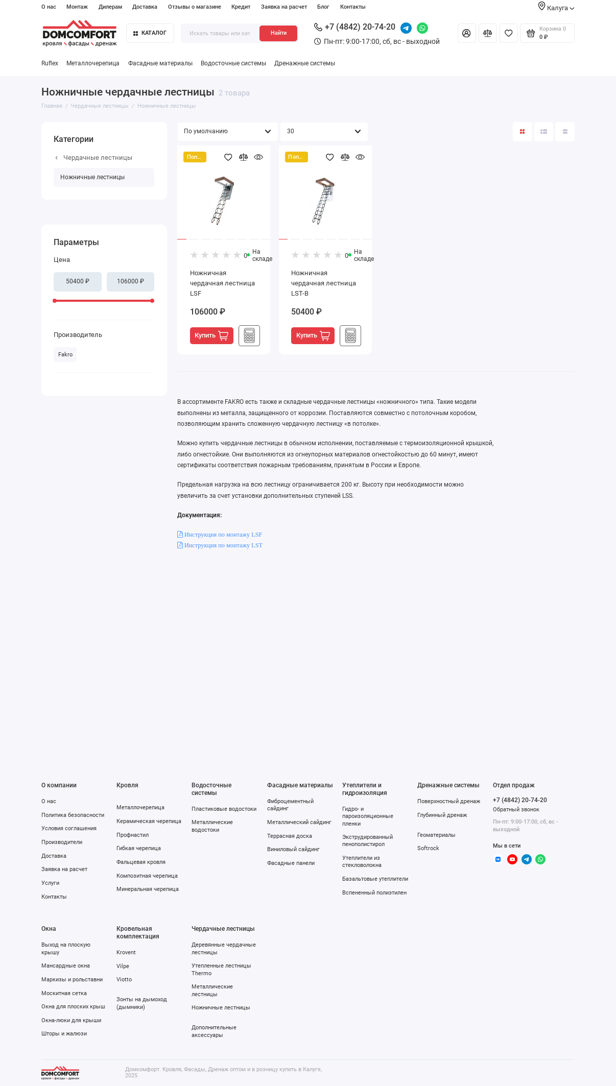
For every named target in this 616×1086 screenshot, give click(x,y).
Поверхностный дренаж (448, 801)
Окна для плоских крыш (73, 1006)
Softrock (428, 848)
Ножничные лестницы (92, 177)
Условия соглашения (69, 828)
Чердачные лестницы (93, 157)
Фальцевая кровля (140, 861)
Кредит (240, 7)
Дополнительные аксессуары (214, 1031)
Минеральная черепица (147, 888)
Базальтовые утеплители (375, 878)
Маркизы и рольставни (72, 979)
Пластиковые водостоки (224, 808)
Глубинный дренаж (442, 814)
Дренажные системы (304, 63)
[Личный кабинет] (467, 33)
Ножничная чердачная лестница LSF (222, 283)
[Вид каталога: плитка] (522, 131)
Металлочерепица (93, 63)
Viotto (124, 979)
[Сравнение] (488, 33)
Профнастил (132, 834)
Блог (323, 7)
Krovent (126, 952)
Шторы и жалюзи (64, 1033)
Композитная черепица (147, 875)
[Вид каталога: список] (544, 131)
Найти (279, 32)
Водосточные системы (233, 63)
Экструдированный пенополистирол (367, 840)
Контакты (353, 7)
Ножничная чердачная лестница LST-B (323, 283)
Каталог (150, 33)
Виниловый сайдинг (293, 849)
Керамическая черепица (148, 821)
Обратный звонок (516, 809)
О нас (48, 7)
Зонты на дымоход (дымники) (141, 1003)
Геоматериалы (436, 834)
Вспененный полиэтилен (374, 892)
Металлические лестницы (212, 990)
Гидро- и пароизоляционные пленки (367, 816)
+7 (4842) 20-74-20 (354, 27)
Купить (211, 336)
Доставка (144, 7)
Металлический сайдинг (299, 822)
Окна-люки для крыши (71, 1020)
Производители (61, 842)
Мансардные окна (65, 965)
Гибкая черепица (138, 848)
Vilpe (122, 966)
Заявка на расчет (284, 7)
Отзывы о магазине (194, 7)
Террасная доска (289, 835)
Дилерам (110, 7)
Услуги (50, 882)
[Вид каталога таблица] (565, 131)
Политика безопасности (72, 814)
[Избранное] (509, 33)
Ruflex (49, 63)
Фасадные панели (291, 862)
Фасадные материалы (160, 63)
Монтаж (77, 7)
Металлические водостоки (212, 825)
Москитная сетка (64, 993)
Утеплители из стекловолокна (362, 861)
